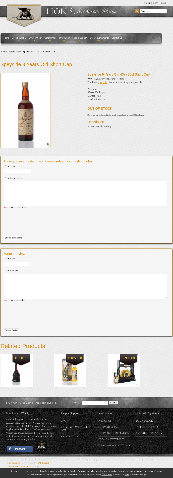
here (127, 474)
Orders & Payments (99, 38)
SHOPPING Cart (151, 3)
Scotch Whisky (19, 38)
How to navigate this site (76, 439)
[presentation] (29, 227)
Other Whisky (35, 38)
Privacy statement (111, 449)
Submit (113, 412)
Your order (144, 431)
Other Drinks (50, 38)
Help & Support (80, 38)
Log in (164, 3)
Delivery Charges (110, 437)
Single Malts (15, 52)
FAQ (63, 431)
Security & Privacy (149, 443)
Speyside (102, 82)
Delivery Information (113, 443)
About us (104, 431)
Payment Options (147, 437)
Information (64, 38)
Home (6, 38)
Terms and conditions (114, 455)
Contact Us (117, 38)
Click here (107, 474)
